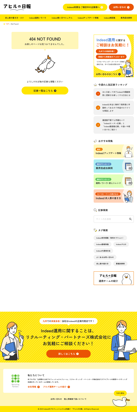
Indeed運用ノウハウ (37, 17)
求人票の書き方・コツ (14, 17)
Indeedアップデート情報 (88, 17)
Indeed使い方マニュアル (62, 17)
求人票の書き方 (102, 263)
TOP (7, 24)
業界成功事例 (126, 17)
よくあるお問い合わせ (105, 257)
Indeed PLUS (121, 244)
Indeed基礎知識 (102, 244)
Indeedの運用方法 (103, 250)
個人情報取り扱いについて (75, 399)
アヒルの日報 (17, 7)
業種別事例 (120, 263)
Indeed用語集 (109, 17)
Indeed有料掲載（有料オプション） (110, 238)
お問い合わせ (56, 399)
